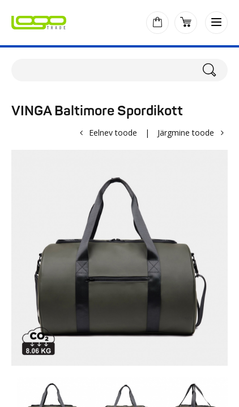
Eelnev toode (113, 132)
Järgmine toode (185, 132)
